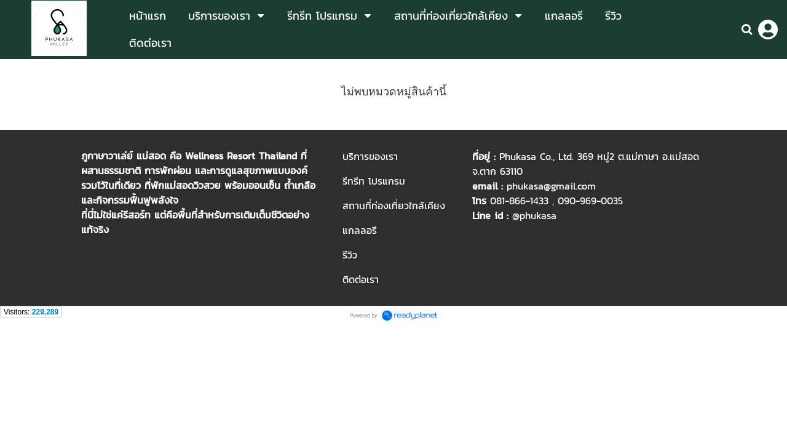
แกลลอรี (359, 230)
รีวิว (349, 254)
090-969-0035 (590, 200)
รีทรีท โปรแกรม (373, 181)
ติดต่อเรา (360, 279)
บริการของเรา (370, 156)
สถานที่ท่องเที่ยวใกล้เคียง (393, 205)
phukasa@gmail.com (551, 185)
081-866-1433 (519, 200)
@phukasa (534, 215)
